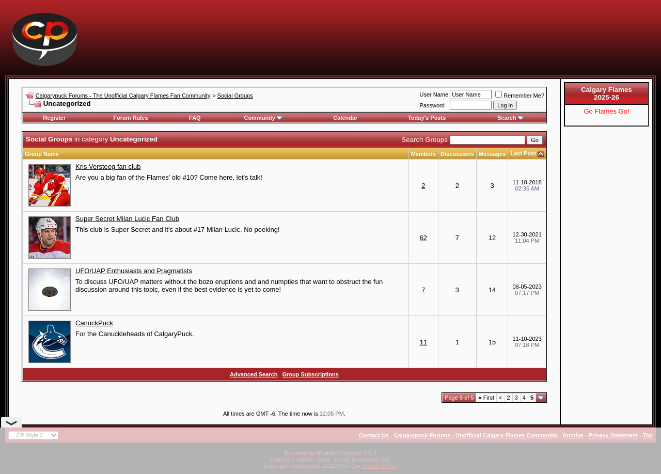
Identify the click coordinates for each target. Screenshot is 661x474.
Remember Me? (519, 95)
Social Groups (235, 95)
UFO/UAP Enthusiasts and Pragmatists (133, 271)
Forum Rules (130, 118)
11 (423, 342)
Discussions (457, 154)
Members (423, 154)
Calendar (345, 118)
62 (423, 238)
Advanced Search (253, 374)
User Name (434, 94)
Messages (492, 154)
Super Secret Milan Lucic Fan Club (127, 219)
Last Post (523, 153)
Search (510, 118)
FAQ (195, 118)
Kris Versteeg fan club (107, 166)
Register (54, 118)
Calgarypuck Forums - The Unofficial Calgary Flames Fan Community (123, 95)
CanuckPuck (94, 323)
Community (263, 118)
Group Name (42, 154)
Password (432, 105)
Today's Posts (427, 118)
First (486, 397)
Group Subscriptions (310, 374)
